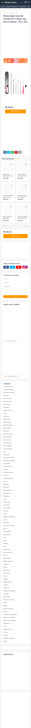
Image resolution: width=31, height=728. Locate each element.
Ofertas (5, 576)
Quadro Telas (6, 597)
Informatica (23, 6)
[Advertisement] (15, 40)
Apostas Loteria (7, 398)
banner (5, 341)
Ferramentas (6, 505)
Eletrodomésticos (7, 490)
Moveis (5, 555)
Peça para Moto (7, 582)
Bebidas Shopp (7, 422)
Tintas (4, 626)
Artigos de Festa (7, 410)
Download (6, 487)
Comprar (16, 111)
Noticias (5, 567)
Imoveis (5, 520)
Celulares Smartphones (12, 6)
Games (5, 514)
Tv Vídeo (5, 632)
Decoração (6, 484)
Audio (4, 413)
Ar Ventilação (6, 404)
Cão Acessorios (7, 440)
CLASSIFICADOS (7, 466)
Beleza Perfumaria (8, 425)
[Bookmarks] (25, 2)
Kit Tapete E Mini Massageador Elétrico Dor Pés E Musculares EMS (22, 196)
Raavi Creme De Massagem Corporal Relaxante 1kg (8, 217)
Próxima (26, 226)
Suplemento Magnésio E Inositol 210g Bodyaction (8, 175)
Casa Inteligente (7, 446)
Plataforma (6, 588)
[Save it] (11, 164)
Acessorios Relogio (8, 389)
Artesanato (6, 407)
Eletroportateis (7, 493)
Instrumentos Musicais (9, 526)
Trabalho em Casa (7, 629)
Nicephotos (6, 564)
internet (5, 529)
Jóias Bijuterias (7, 531)
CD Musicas (6, 455)
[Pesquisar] (29, 2)
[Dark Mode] (21, 2)
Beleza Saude (14, 13)
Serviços (5, 611)
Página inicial (6, 13)
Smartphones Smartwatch (10, 614)
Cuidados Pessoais (8, 478)
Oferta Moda (6, 573)
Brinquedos (6, 431)
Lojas (4, 540)
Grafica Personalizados (9, 517)
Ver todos (17, 158)
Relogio (5, 605)
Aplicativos (6, 395)
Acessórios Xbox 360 (8, 392)
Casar (4, 452)
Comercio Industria (8, 472)
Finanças (5, 511)
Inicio (3, 6)
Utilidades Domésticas (9, 638)
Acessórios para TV (8, 386)
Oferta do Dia (6, 570)
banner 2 (5, 376)
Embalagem (6, 496)
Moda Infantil (6, 549)
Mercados (5, 543)
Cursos (5, 481)
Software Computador (9, 617)
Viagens (5, 641)
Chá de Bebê (6, 463)
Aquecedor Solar (7, 401)
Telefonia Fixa (6, 623)
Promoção (6, 594)
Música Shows (7, 558)
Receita (5, 602)
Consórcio (5, 475)
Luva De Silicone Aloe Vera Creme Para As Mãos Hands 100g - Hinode (22, 175)
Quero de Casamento (8, 600)
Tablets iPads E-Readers (9, 620)
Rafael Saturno (12, 2)
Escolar (5, 499)
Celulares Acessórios (8, 457)
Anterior (5, 226)
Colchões (5, 469)
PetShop (5, 585)
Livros (4, 537)
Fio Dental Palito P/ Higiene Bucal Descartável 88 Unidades (8, 196)
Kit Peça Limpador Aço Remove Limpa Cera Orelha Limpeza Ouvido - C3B (23, 217)
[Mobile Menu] (2, 2)
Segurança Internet (8, 608)
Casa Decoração (7, 443)
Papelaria (5, 579)
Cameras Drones (7, 437)
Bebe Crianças (6, 419)
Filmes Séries (6, 508)
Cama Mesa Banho (8, 434)
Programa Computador (9, 591)
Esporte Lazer (6, 502)
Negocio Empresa (7, 561)
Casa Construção (7, 449)
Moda (4, 546)
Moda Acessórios (7, 552)
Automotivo (6, 416)
